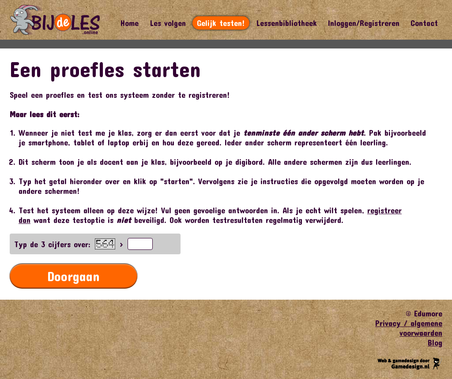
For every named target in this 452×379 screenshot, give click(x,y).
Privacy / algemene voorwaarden (408, 328)
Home (130, 23)
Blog (435, 342)
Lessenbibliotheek (286, 23)
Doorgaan (73, 276)
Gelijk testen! (221, 23)
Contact (424, 23)
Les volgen (168, 23)
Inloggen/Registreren (363, 23)
